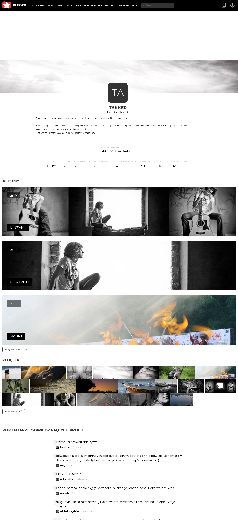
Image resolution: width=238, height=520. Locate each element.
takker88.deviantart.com (117, 151)
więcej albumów (16, 241)
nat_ (62, 391)
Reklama (61, 506)
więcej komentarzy (18, 484)
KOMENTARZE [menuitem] (128, 5)
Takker (118, 107)
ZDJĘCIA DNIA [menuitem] (55, 5)
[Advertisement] (119, 35)
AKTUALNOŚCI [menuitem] (92, 5)
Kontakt (77, 506)
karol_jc (65, 373)
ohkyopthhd (67, 405)
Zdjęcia (10, 251)
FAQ (48, 506)
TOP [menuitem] (69, 5)
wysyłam (173, 469)
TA (118, 93)
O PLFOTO (11, 506)
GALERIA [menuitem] (38, 5)
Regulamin (12, 512)
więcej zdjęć (13, 337)
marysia (64, 419)
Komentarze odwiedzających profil (43, 356)
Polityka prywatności (36, 512)
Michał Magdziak (69, 437)
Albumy (10, 181)
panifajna (65, 456)
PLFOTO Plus (31, 506)
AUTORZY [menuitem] (110, 5)
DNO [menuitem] (78, 5)
